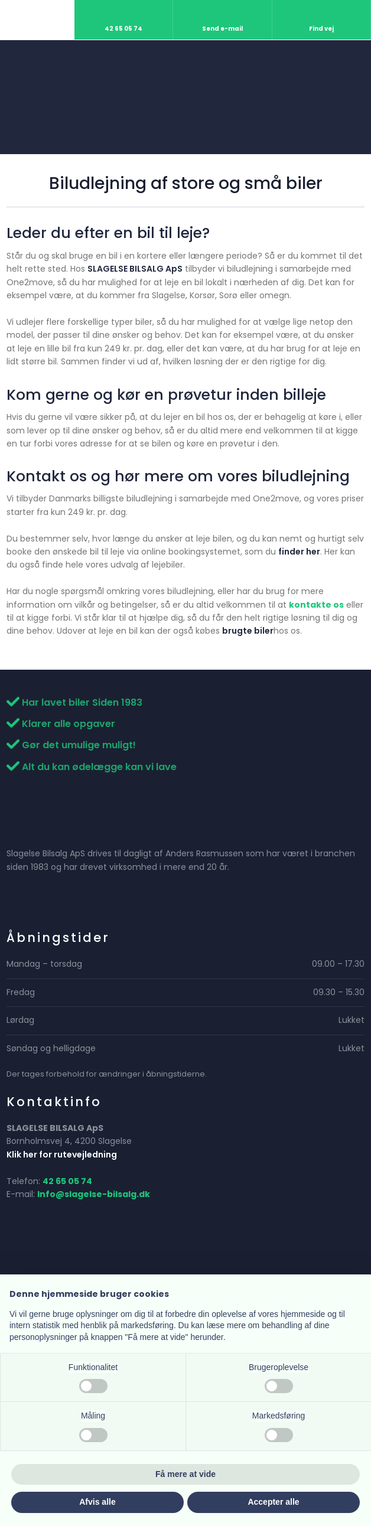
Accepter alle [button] (273, 1502)
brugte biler (248, 631)
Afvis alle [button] (97, 1502)
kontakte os (316, 605)
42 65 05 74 (67, 1181)
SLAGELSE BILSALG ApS (135, 269)
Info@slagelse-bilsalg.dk (93, 1194)
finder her (299, 551)
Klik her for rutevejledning (61, 1154)
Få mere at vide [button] (185, 1474)
